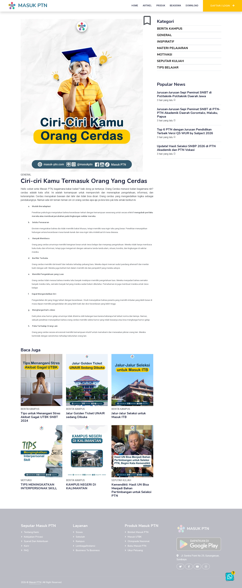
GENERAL (164, 35)
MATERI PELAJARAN (172, 48)
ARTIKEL (147, 5)
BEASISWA (175, 5)
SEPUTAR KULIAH (170, 61)
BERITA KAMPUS (169, 29)
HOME (134, 5)
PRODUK (160, 5)
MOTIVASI (164, 54)
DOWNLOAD (192, 5)
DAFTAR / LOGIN (222, 5)
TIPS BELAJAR (167, 67)
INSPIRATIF (165, 41)
